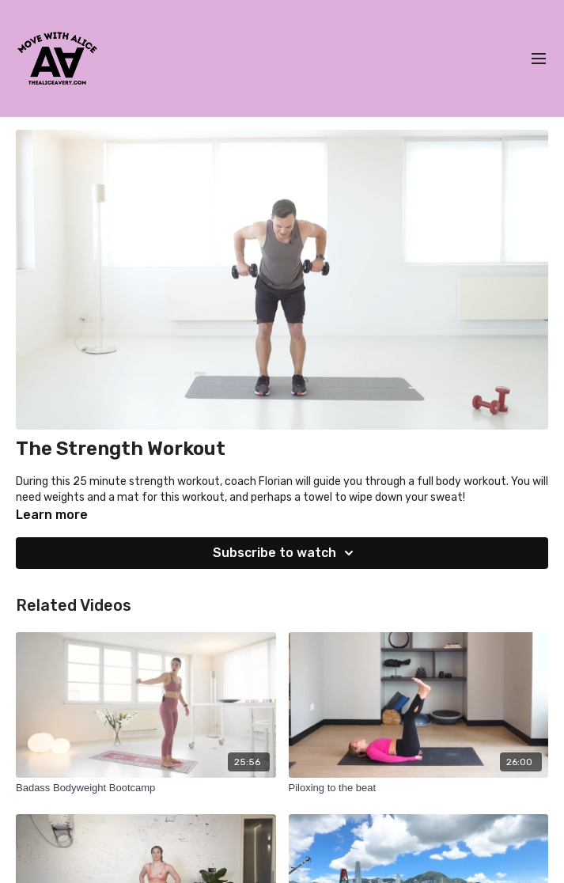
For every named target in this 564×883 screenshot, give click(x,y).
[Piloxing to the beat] (419, 788)
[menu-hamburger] (538, 59)
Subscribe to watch (285, 553)
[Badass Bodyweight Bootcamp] (146, 788)
